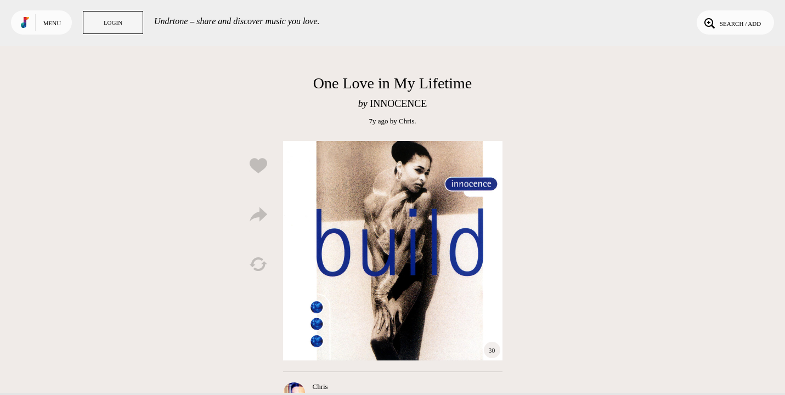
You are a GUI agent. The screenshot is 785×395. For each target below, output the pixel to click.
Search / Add (731, 22)
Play (393, 251)
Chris (406, 121)
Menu (52, 23)
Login (113, 22)
